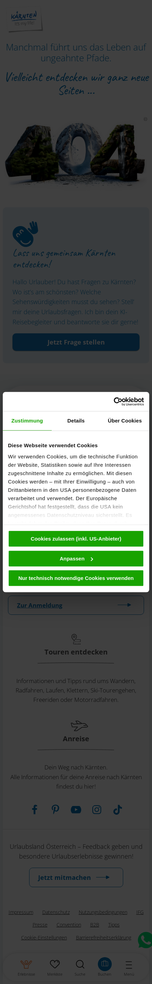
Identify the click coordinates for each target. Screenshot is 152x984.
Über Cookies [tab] (125, 421)
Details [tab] (76, 421)
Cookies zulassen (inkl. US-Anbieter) (76, 539)
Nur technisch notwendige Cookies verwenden (76, 578)
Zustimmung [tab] (27, 421)
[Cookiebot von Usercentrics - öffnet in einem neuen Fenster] (113, 401)
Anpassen (76, 558)
